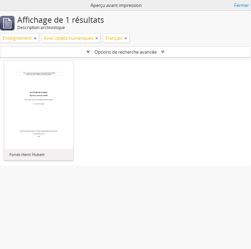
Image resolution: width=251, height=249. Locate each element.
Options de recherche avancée (125, 52)
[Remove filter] (35, 38)
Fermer (241, 5)
